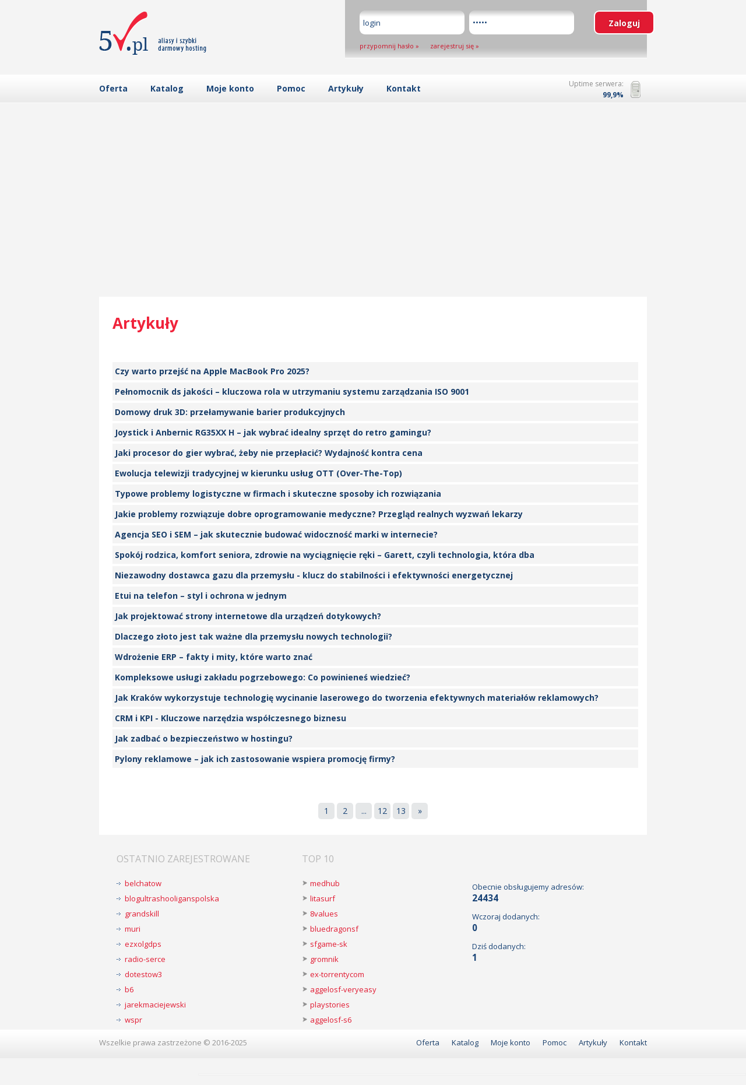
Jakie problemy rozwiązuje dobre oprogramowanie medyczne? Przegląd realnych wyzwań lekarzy (319, 513)
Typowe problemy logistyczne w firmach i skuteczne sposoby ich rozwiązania (278, 493)
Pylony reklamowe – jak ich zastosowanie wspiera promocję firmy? (255, 758)
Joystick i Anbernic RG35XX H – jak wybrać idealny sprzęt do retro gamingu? (273, 432)
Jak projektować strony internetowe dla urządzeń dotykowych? (248, 615)
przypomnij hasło (387, 45)
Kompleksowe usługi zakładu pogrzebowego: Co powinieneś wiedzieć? (262, 677)
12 (382, 810)
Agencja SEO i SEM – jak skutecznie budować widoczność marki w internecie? (276, 534)
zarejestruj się (452, 45)
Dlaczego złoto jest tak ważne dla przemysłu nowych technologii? (253, 636)
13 (401, 810)
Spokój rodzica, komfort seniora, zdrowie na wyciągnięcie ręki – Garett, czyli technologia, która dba (324, 554)
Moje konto (230, 88)
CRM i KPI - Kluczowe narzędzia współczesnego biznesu (230, 718)
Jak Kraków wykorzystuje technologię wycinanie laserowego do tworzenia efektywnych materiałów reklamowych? (357, 697)
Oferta (113, 88)
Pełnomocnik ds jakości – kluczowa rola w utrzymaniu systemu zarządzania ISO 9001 (292, 391)
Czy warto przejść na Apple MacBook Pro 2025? (212, 371)
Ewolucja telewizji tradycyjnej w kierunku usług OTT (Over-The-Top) (258, 473)
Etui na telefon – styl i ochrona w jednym (201, 595)
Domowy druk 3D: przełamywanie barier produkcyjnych (230, 411)
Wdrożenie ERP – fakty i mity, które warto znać (213, 656)
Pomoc (291, 88)
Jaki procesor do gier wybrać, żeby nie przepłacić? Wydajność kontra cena (269, 452)
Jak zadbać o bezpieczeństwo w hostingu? (204, 738)
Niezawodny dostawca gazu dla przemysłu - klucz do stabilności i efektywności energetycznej (314, 575)
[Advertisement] (373, 200)
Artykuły (346, 88)
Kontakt (403, 88)
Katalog (167, 88)
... (364, 810)
